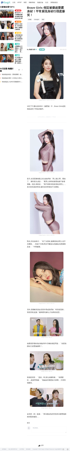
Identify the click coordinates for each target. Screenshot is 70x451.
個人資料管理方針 (13, 449)
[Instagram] (68, 449)
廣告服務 (28, 449)
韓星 (25, 2)
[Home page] (5, 2)
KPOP (20, 2)
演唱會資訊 (54, 2)
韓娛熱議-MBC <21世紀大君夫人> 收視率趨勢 (12, 78)
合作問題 (22, 449)
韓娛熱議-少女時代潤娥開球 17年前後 (12, 82)
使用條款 (4, 449)
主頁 (13, 2)
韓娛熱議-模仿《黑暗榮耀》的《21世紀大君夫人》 (12, 74)
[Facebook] (63, 449)
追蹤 (42, 49)
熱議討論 (40, 2)
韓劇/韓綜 (32, 2)
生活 (46, 2)
